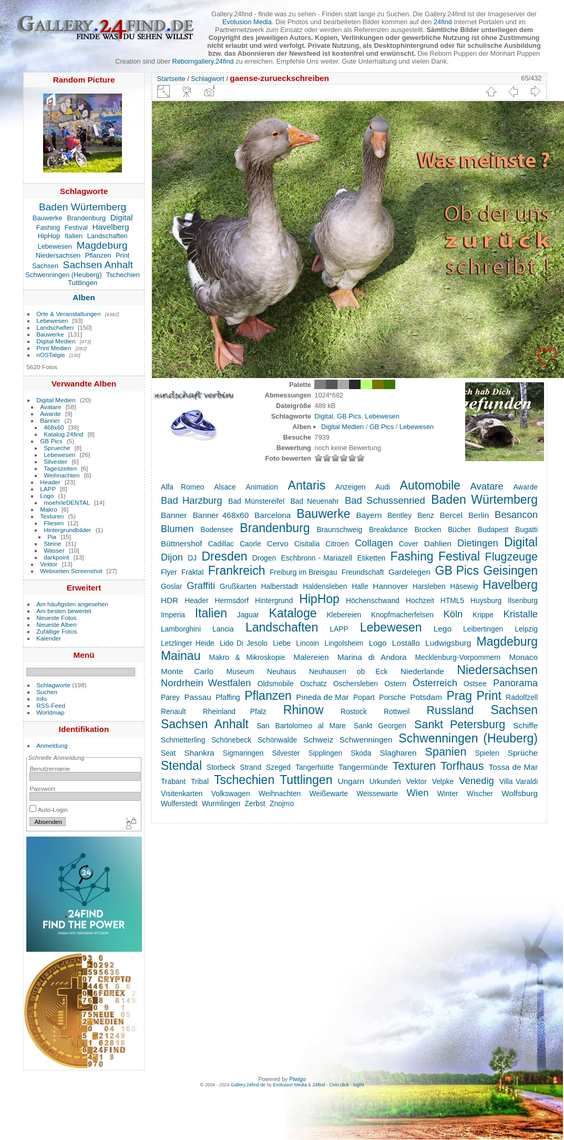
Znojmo (282, 803)
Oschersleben (355, 683)
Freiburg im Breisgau (303, 572)
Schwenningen (366, 739)
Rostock (354, 711)
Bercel (451, 515)
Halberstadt (280, 586)
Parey (170, 697)
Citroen (337, 544)
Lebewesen (55, 246)
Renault (173, 711)
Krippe (483, 614)
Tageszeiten (60, 468)
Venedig (476, 780)
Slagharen (398, 752)
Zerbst (255, 803)
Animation (261, 487)
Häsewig (464, 586)
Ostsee (475, 683)
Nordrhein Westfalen (206, 682)
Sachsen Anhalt (98, 264)
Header (50, 482)
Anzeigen (350, 487)
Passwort (42, 788)
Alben (84, 297)
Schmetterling (183, 740)
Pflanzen (98, 255)
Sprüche (523, 752)
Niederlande (422, 671)
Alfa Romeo (182, 487)
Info (41, 698)
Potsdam (426, 697)
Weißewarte (329, 793)
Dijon (172, 557)
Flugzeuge (511, 557)
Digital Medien (56, 341)
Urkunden (385, 781)
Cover (408, 544)
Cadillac (221, 544)
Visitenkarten (182, 793)
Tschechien (123, 275)
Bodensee (216, 529)
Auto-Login (48, 809)
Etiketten (371, 558)
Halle (360, 586)
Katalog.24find (63, 434)
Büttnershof (181, 543)
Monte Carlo (187, 671)
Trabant (173, 781)
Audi (382, 487)
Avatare (50, 406)
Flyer (169, 572)
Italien (74, 236)
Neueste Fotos (56, 617)
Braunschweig (339, 529)
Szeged (278, 767)
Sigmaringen (243, 753)
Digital (121, 217)
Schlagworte (53, 684)
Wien (417, 792)
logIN (358, 1084)
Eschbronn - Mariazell (317, 558)
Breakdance (388, 529)
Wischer (480, 793)
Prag (459, 696)
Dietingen (477, 542)
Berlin (478, 515)
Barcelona (272, 515)
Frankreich (236, 570)
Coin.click (339, 1084)
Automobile (430, 485)
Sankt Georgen (380, 725)
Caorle (250, 544)
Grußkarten (238, 586)
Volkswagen (230, 793)
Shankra (199, 752)
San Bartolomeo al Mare (301, 725)
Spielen (487, 753)
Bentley (399, 515)
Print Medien (53, 347)
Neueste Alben (56, 624)
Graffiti (201, 585)
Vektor (48, 564)
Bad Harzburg (191, 500)
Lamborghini (181, 629)
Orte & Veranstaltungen (68, 313)
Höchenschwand (372, 600)
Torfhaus (462, 766)
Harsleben (429, 586)
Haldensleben (325, 586)
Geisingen (510, 570)
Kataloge (293, 613)
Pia (51, 536)
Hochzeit (420, 600)
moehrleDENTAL (67, 502)
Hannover (390, 586)
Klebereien (343, 614)
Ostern (395, 683)
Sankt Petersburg (459, 724)
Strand (250, 767)
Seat (168, 753)
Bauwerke (48, 218)
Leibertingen (483, 629)
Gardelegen (409, 571)
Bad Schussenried (385, 500)
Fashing (48, 227)
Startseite (171, 79)
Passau (197, 697)
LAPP (48, 488)
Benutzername (49, 768)
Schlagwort (207, 79)
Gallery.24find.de (248, 1084)
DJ (192, 558)
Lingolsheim (343, 643)
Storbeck (221, 767)
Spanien (446, 752)
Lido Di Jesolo (244, 643)
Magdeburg (102, 245)
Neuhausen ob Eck (348, 671)
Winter (447, 793)
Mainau (181, 656)
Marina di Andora (372, 657)
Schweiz (318, 739)
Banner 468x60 (220, 515)
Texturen (52, 516)
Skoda (361, 753)
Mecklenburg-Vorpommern (458, 657)
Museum (240, 671)
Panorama (515, 682)
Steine (52, 543)
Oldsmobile (276, 683)
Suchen (46, 691)
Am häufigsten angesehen (72, 603)
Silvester (55, 461)
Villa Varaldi (518, 781)
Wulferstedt (179, 803)
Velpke (443, 781)
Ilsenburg (523, 600)
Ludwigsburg (448, 642)
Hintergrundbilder (67, 529)
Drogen (264, 558)
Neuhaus (281, 671)
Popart (364, 697)
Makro (48, 509)
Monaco (523, 657)
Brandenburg (86, 218)
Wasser (54, 550)
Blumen (177, 528)
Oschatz (313, 683)
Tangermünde (363, 766)
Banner (50, 420)
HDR (169, 600)
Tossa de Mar (513, 766)
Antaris (307, 485)
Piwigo (297, 1079)
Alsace (224, 487)
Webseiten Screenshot (71, 570)
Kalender (48, 638)
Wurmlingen (221, 803)
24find (443, 22)
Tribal (200, 781)
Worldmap (50, 712)
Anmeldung (52, 745)
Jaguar (248, 614)
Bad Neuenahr (314, 501)
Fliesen (54, 523)
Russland (450, 710)
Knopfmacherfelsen (402, 614)
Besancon (516, 514)
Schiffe (525, 725)
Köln (453, 613)
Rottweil (396, 711)
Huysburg (485, 600)
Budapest (493, 529)
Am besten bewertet (63, 610)
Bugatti (526, 529)
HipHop (49, 236)
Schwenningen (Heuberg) (63, 275)
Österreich (435, 682)
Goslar (171, 586)
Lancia (223, 629)
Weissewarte (377, 793)
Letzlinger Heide (187, 643)
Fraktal (192, 572)
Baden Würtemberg (82, 206)
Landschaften (107, 236)
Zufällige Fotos (56, 631)
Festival (76, 227)
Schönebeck (231, 740)
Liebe (282, 643)
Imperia (173, 614)
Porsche (392, 697)
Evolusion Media (247, 22)
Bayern (369, 515)
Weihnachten (61, 475)
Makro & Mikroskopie (247, 657)
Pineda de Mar (322, 697)
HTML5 (452, 600)
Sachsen (45, 266)
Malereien (311, 657)
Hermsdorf (232, 600)
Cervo (278, 543)
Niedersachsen (58, 255)
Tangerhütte (314, 767)
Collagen (374, 542)
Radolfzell (522, 697)
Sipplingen (326, 753)
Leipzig (526, 629)
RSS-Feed (50, 705)
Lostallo (406, 642)
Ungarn (350, 781)
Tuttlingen (82, 283)
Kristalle (521, 613)
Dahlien (438, 543)
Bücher (459, 529)
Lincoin (307, 643)
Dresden (224, 556)
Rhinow (303, 710)
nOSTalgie (50, 354)
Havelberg (110, 226)
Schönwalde (277, 740)
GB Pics (51, 440)
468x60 (54, 427)
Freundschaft (363, 572)
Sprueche (57, 447)
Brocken (428, 529)
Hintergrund (274, 600)
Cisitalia (307, 544)
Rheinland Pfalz (234, 711)
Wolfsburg (519, 793)
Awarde (50, 413)
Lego (443, 628)
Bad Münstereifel (256, 501)
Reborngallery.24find (202, 61)
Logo (47, 495)
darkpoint (56, 557)
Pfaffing (228, 697)
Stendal (181, 765)
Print (122, 255)
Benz (425, 515)
